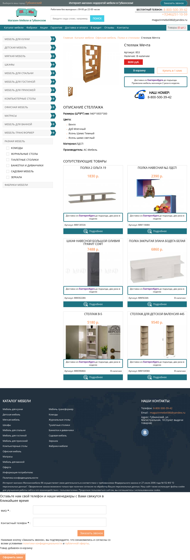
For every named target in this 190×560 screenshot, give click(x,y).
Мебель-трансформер (19, 132)
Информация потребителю (18, 472)
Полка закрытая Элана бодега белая (157, 241)
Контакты (123, 27)
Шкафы (9, 64)
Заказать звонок (174, 3)
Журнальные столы (24, 153)
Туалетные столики (25, 159)
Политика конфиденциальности (20, 477)
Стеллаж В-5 (93, 314)
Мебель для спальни (19, 73)
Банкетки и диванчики (27, 165)
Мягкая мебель (15, 56)
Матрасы (11, 115)
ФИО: (5, 510)
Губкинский (34, 3)
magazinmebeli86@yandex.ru (169, 20)
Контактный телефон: (15, 523)
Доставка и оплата (76, 27)
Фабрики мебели (16, 184)
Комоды (17, 148)
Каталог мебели (14, 27)
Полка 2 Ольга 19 (93, 168)
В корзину (139, 70)
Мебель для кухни (17, 39)
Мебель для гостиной (20, 81)
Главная (68, 37)
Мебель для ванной (18, 124)
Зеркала (16, 177)
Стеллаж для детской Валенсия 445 (157, 314)
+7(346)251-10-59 (174, 14)
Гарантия (56, 27)
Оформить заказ (13, 557)
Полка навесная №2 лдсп (157, 168)
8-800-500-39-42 (175, 9)
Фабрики (31, 27)
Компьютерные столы (20, 98)
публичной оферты (77, 543)
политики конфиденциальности (42, 543)
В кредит (96, 27)
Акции (44, 27)
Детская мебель (16, 47)
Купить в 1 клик (172, 70)
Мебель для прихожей (20, 90)
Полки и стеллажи (129, 37)
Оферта (7, 467)
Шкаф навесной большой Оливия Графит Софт (93, 242)
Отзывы (109, 27)
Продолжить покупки (13, 553)
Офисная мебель (105, 37)
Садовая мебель (22, 171)
